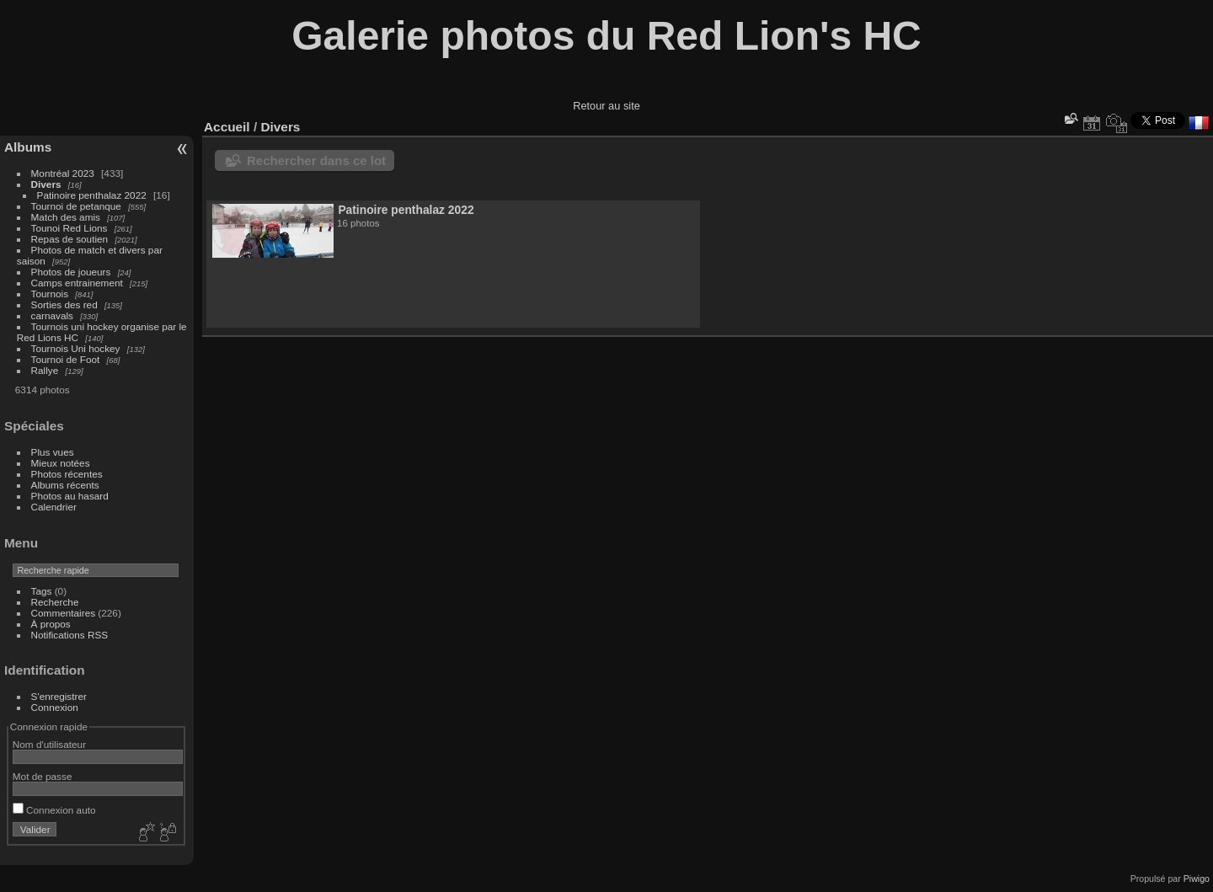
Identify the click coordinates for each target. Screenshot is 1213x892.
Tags (41, 590)
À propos (51, 623)
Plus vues (52, 451)
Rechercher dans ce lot (316, 160)
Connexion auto (54, 809)
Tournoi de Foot (65, 359)
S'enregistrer (59, 696)
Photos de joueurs (71, 271)
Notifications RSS (70, 634)
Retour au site (606, 105)
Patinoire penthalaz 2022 (92, 195)
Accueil (227, 127)
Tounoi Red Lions (69, 227)
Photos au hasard (70, 495)
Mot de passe (42, 776)
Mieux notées (60, 462)
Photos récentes (67, 473)
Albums (27, 147)
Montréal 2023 (62, 173)
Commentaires (63, 612)
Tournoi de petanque (76, 205)
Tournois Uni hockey (75, 348)
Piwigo (1197, 878)
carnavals (52, 315)
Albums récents (65, 484)
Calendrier (54, 506)
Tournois (49, 293)
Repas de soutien (70, 238)
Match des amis (65, 216)
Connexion (54, 707)
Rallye (45, 370)
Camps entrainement (77, 282)
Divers (46, 184)
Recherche (55, 601)
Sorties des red (64, 304)
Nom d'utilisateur (49, 744)
